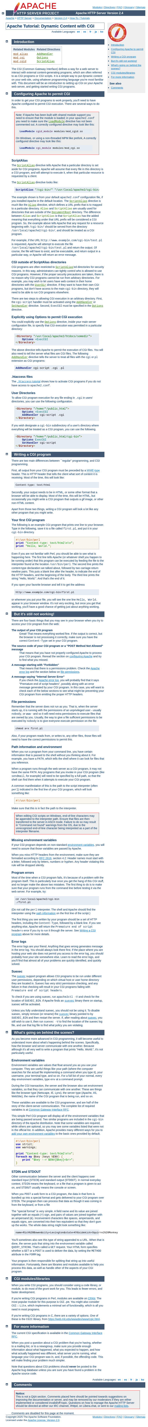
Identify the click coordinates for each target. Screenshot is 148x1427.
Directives (109, 7)
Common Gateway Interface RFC (49, 1109)
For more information (122, 77)
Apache (10, 18)
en (78, 31)
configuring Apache (81, 656)
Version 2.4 (60, 18)
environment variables (81, 844)
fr (90, 31)
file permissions (70, 671)
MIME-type (93, 470)
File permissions (24, 701)
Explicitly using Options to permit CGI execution (47, 317)
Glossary (129, 7)
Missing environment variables (34, 840)
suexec (21, 976)
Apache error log (49, 680)
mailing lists (121, 1405)
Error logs (19, 941)
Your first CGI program (28, 520)
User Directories (23, 393)
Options (42, 57)
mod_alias (20, 54)
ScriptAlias (46, 61)
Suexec (17, 971)
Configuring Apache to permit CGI (42, 94)
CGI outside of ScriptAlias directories (39, 262)
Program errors (23, 872)
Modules (97, 7)
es (85, 31)
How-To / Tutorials (80, 18)
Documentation (42, 18)
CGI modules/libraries (123, 72)
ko (102, 31)
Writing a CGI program (123, 56)
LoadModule (57, 121)
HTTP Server (24, 18)
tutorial (28, 381)
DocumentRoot (61, 212)
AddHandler (45, 54)
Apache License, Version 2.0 (43, 1420)
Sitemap (140, 7)
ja (96, 31)
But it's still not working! (124, 60)
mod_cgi (19, 57)
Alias (32, 205)
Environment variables (28, 1060)
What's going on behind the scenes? (44, 1033)
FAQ (119, 7)
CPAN (91, 1298)
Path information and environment (37, 747)
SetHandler (20, 305)
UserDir (40, 285)
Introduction (117, 44)
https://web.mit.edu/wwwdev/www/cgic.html (74, 1319)
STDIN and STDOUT (26, 1171)
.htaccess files (22, 376)
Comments (117, 87)
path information (46, 913)
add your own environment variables (33, 1133)
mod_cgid (19, 61)
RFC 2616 (45, 858)
